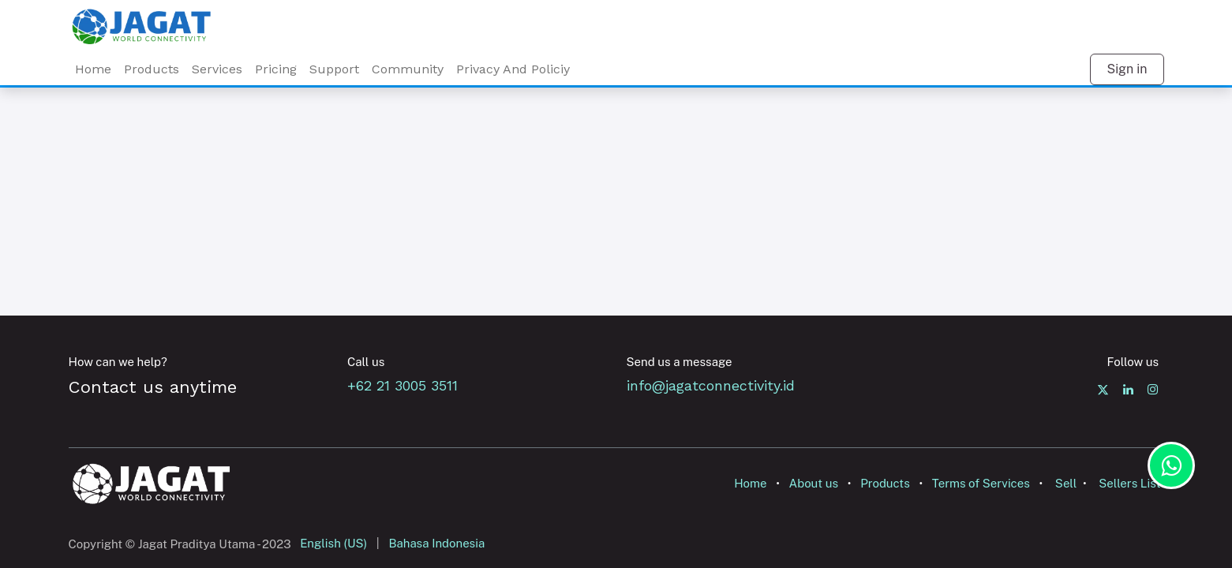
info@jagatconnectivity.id (711, 385)
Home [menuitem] (93, 69)
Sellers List (1129, 483)
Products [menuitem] (151, 69)
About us (814, 483)
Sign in (1127, 69)
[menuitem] (217, 69)
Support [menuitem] (334, 69)
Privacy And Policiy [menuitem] (513, 69)
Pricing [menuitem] (276, 69)
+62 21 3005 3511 (407, 385)
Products (885, 483)
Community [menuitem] (408, 69)
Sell (1066, 483)
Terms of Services (981, 483)
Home (750, 483)
